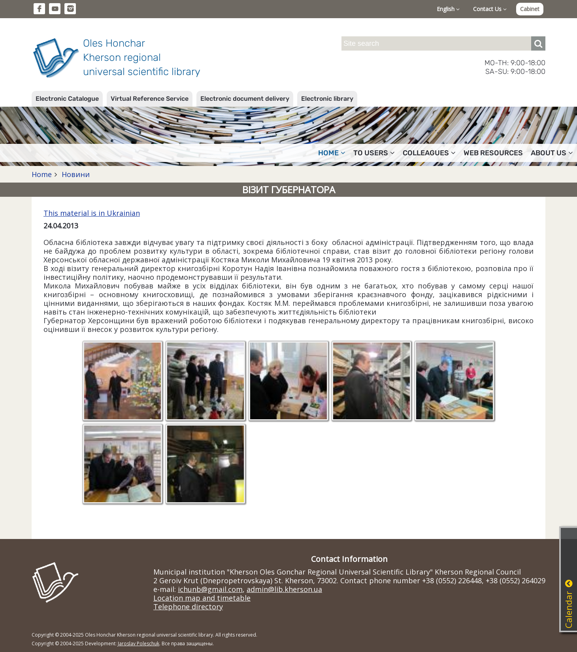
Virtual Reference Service (150, 98)
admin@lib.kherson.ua (284, 589)
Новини (75, 174)
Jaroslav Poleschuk (138, 643)
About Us (552, 153)
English (448, 9)
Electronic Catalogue (67, 98)
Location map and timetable (202, 598)
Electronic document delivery (244, 98)
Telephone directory (188, 606)
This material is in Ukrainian (91, 213)
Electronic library (327, 98)
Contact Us (490, 9)
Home (331, 153)
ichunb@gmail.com (210, 589)
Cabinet (529, 9)
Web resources (493, 153)
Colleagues (429, 153)
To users (374, 153)
